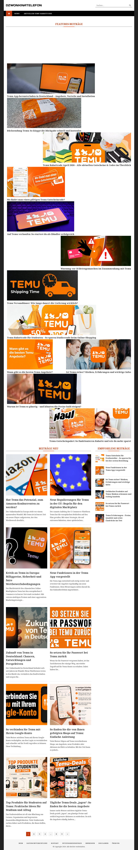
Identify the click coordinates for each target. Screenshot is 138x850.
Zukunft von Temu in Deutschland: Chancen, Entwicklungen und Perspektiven (20, 658)
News (16, 13)
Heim (21, 843)
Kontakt (55, 843)
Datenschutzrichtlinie (37, 843)
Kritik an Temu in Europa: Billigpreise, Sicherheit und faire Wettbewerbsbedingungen (23, 578)
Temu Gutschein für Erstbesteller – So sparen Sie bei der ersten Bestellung (118, 458)
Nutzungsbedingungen (72, 843)
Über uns (115, 843)
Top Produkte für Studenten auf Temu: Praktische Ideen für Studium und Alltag (26, 806)
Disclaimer (103, 843)
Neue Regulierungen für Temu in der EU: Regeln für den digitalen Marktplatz (69, 503)
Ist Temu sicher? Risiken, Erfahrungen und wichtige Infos (118, 482)
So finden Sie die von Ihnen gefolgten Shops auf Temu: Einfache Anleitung (67, 733)
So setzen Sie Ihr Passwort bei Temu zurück (69, 654)
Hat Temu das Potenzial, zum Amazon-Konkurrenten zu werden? (24, 503)
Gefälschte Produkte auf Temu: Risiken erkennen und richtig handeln (118, 494)
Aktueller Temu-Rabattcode (38, 13)
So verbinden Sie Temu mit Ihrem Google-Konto (23, 731)
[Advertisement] (69, 45)
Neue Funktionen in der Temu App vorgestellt (69, 574)
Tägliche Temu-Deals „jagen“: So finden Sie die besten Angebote (70, 804)
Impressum (90, 843)
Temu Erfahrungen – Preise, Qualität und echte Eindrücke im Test (118, 518)
